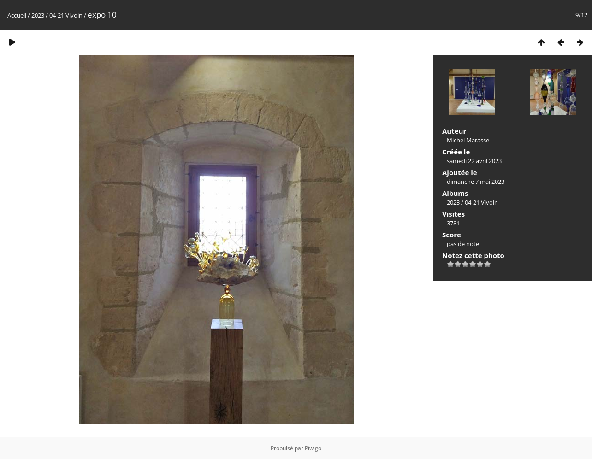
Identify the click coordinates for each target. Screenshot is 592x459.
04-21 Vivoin (66, 15)
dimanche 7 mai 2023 (475, 181)
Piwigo (313, 448)
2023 (37, 15)
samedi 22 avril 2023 (474, 161)
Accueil (16, 15)
